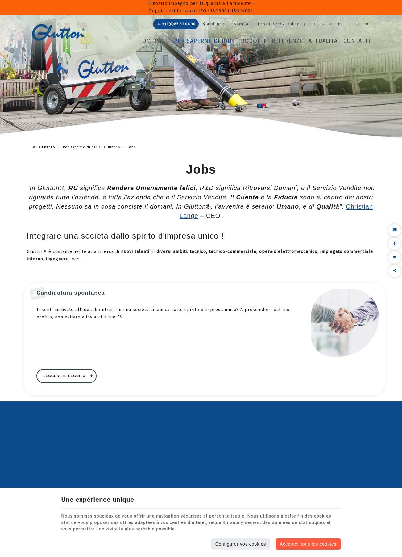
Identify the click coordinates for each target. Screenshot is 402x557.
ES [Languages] (357, 24)
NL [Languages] (331, 24)
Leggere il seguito (65, 376)
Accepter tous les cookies (308, 544)
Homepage (153, 41)
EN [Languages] (322, 24)
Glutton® (44, 147)
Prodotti (251, 41)
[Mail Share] (394, 230)
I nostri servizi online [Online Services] (279, 24)
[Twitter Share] (394, 257)
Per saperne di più (203, 41)
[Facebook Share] (394, 244)
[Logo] (58, 32)
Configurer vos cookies (240, 544)
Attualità (323, 41)
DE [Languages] (366, 24)
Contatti (357, 41)
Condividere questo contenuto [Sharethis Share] (394, 271)
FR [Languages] (313, 24)
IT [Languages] (349, 24)
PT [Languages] (340, 24)
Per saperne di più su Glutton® (92, 147)
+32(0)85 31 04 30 (177, 24)
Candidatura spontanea (70, 293)
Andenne (213, 24)
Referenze (287, 41)
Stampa (241, 24)
